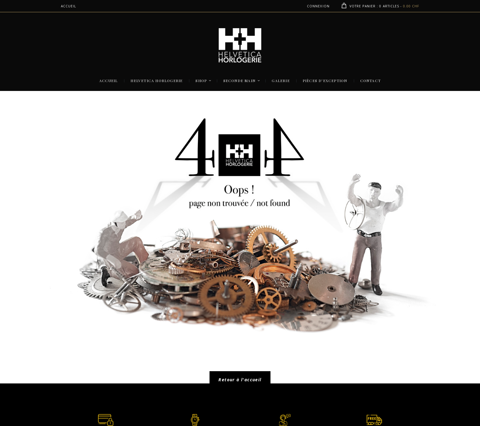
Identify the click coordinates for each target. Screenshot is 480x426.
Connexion (318, 6)
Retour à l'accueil (239, 380)
